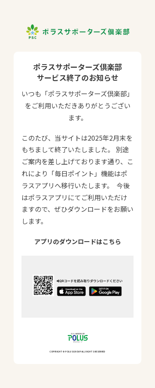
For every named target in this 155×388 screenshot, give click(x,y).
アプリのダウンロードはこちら (77, 241)
